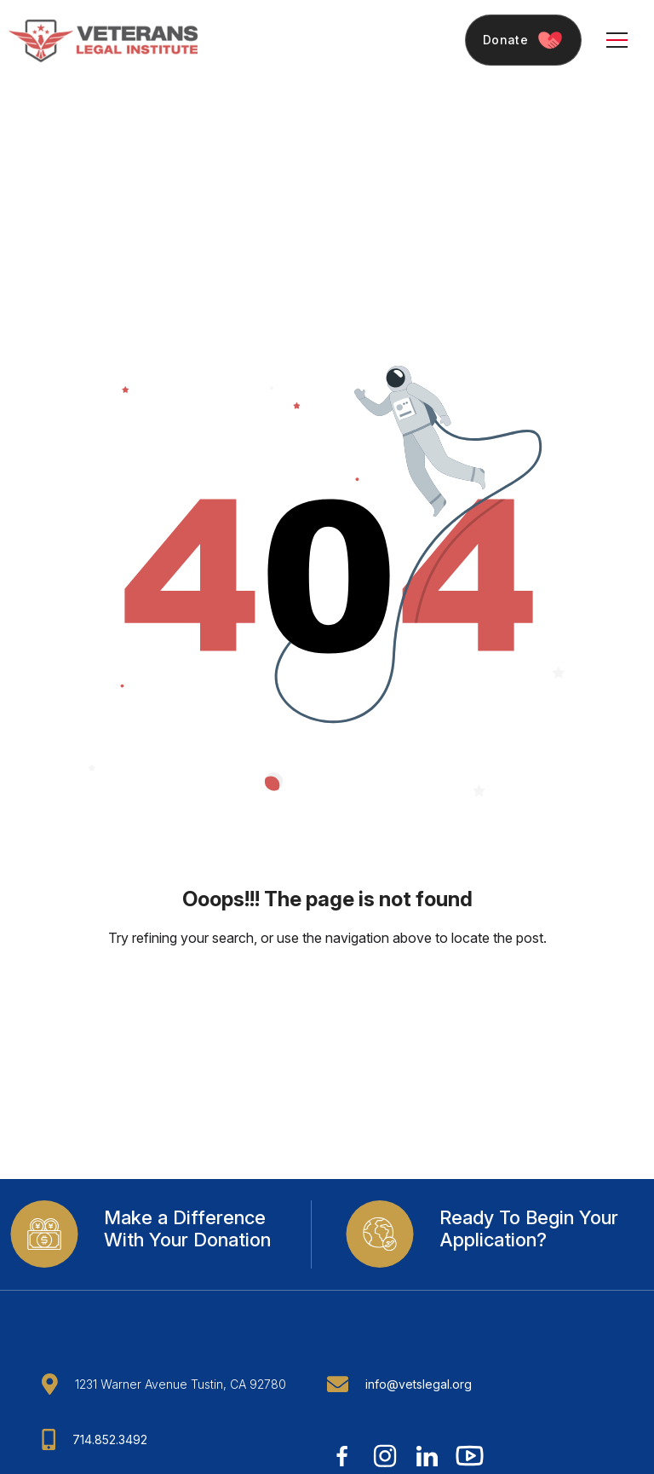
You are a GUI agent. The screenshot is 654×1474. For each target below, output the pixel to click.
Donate (523, 40)
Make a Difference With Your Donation (187, 1228)
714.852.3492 (109, 1439)
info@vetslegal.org (418, 1384)
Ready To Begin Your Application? (528, 1228)
